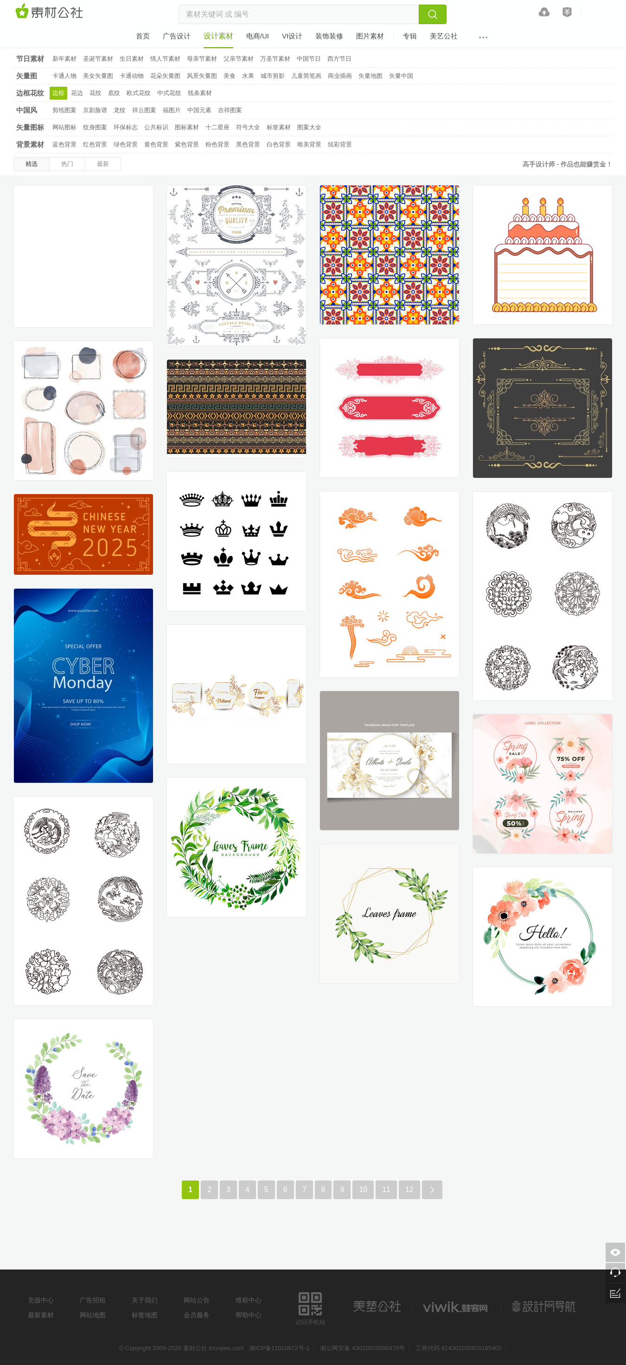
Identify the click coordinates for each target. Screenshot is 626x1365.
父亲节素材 (239, 58)
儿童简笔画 (306, 75)
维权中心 (249, 1300)
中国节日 (309, 58)
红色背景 (95, 144)
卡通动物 (132, 75)
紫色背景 (187, 144)
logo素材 (456, 1306)
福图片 (172, 110)
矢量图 (26, 76)
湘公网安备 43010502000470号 (362, 1348)
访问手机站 (310, 1307)
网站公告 (197, 1300)
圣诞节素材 (98, 58)
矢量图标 (30, 127)
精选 (32, 163)
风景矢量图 (202, 75)
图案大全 (309, 127)
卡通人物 (64, 75)
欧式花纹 (139, 92)
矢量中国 (401, 75)
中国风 (26, 110)
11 (386, 1190)
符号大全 (248, 127)
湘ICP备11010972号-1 (279, 1348)
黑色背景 (248, 144)
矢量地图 (370, 75)
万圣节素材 (275, 58)
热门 (67, 163)
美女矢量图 (98, 75)
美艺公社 (376, 1306)
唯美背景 (309, 144)
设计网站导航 (545, 1306)
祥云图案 (144, 110)
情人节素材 (165, 58)
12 (409, 1190)
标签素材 (279, 127)
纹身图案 (95, 127)
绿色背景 (126, 144)
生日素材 (132, 58)
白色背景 (279, 144)
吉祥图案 (230, 110)
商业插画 (340, 75)
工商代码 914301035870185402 (458, 1348)
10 (363, 1190)
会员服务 (197, 1315)
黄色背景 (156, 144)
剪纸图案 (64, 110)
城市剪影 (273, 75)
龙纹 (120, 110)
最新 (103, 163)
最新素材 (41, 1315)
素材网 (50, 11)
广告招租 (93, 1300)
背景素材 (30, 144)
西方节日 (339, 58)
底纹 (114, 92)
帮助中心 (249, 1315)
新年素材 (64, 58)
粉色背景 (217, 144)
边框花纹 (30, 93)
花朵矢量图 (165, 75)
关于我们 (145, 1300)
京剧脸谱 (95, 110)
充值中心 (41, 1300)
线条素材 (200, 92)
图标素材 (187, 127)
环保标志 (126, 127)
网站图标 (64, 127)
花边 (77, 92)
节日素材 (30, 59)
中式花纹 (169, 92)
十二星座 (217, 127)
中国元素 (199, 110)
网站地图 (93, 1315)
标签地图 (145, 1315)
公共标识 (156, 127)
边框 (58, 92)
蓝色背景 (64, 144)
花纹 (95, 92)
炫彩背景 (340, 144)
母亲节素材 (202, 58)
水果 (248, 75)
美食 (230, 75)
